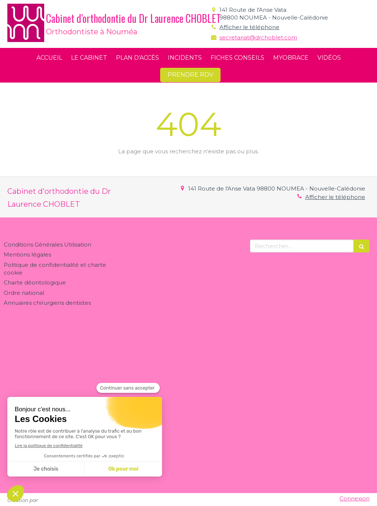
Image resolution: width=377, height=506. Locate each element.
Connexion (354, 498)
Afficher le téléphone (249, 27)
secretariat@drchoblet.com (258, 37)
